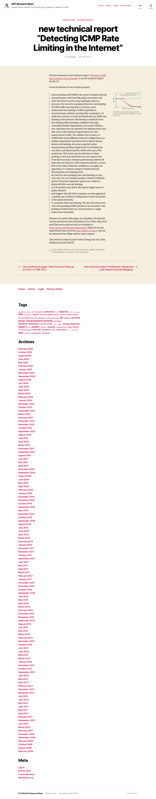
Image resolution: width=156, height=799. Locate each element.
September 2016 (26, 593)
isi (75, 250)
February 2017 (25, 576)
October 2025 (25, 352)
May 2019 (23, 510)
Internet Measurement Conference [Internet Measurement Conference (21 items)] (31, 318)
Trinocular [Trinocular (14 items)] (74, 330)
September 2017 (26, 558)
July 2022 (23, 438)
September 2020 (26, 472)
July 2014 (23, 648)
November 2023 (26, 404)
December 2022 (26, 421)
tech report (70, 252)
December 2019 (26, 496)
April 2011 (23, 713)
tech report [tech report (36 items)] (61, 329)
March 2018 (24, 538)
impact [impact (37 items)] (36, 314)
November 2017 (26, 552)
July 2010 (23, 724)
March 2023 (24, 414)
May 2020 (23, 483)
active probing (57, 250)
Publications (69, 20)
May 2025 (23, 362)
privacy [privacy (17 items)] (43, 327)
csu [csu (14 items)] (57, 312)
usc (87, 252)
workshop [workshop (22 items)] (46, 333)
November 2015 (26, 617)
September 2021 (26, 452)
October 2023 (25, 407)
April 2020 (23, 486)
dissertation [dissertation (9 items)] (76, 312)
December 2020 (26, 469)
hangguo (73, 57)
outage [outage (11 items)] (59, 324)
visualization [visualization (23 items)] (36, 333)
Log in (21, 767)
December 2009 (26, 734)
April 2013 (23, 682)
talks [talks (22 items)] (53, 330)
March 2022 (24, 445)
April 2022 (23, 441)
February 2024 (25, 397)
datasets (66, 250)
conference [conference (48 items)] (48, 312)
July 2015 (23, 627)
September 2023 (26, 411)
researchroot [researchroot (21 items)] (61, 327)
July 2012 (23, 696)
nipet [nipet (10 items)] (54, 324)
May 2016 (23, 600)
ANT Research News (22, 4)
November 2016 (26, 586)
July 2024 (23, 383)
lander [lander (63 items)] (21, 320)
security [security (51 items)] (36, 329)
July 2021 (23, 459)
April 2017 (23, 569)
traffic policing (80, 252)
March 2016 (24, 607)
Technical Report (85, 20)
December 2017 (26, 548)
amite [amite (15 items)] (28, 312)
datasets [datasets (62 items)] (63, 311)
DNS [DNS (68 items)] (20, 314)
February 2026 (25, 349)
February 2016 (25, 610)
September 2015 (26, 620)
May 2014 (23, 655)
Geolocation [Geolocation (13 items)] (28, 314)
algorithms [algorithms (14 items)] (21, 312)
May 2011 (23, 710)
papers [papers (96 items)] (22, 326)
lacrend (80, 250)
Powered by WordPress (68, 793)
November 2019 (26, 500)
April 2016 (23, 603)
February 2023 (25, 417)
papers (86, 250)
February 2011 (25, 717)
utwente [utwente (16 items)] (27, 333)
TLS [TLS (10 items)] (69, 330)
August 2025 (24, 355)
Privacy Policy (125, 5)
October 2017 (25, 555)
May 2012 (23, 703)
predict (92, 250)
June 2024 (23, 386)
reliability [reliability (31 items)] (51, 327)
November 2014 (26, 641)
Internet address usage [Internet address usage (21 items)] (69, 315)
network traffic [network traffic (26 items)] (46, 324)
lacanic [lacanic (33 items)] (67, 318)
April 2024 (23, 390)
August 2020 (24, 476)
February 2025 (25, 366)
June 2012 (23, 699)
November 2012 (26, 693)
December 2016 (26, 583)
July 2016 (23, 596)
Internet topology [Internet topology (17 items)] (52, 318)
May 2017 (23, 565)
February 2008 (25, 751)
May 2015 (23, 631)
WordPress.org (25, 777)
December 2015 (26, 613)
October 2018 (25, 517)
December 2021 (26, 448)
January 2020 (25, 493)
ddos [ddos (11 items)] (70, 312)
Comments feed (26, 774)
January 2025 (25, 369)
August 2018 (24, 524)
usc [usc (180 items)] (20, 332)
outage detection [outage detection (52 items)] (71, 323)
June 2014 (23, 651)
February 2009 (25, 741)
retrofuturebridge (58, 252)
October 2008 (25, 744)
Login (115, 5)
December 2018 (26, 514)
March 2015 (24, 634)
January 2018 (25, 545)
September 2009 (26, 737)
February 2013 (25, 686)
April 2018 (23, 534)
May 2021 (23, 462)
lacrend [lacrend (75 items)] (75, 317)
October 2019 (25, 503)
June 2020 (23, 479)
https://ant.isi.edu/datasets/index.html (67, 227)
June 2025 (23, 359)
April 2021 (23, 466)
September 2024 (26, 376)
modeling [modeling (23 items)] (57, 321)
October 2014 (25, 644)
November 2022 (26, 424)
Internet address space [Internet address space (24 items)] (49, 315)
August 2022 (24, 435)
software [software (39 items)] (46, 329)
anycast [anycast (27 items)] (38, 312)
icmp (72, 250)
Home (101, 5)
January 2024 (25, 400)
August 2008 (25, 748)
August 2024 (24, 380)
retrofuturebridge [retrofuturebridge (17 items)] (24, 330)
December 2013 (26, 665)
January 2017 (25, 579)
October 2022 (25, 428)
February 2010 (25, 730)
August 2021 (24, 455)
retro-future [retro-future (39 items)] (73, 327)
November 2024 (26, 373)
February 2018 (25, 541)
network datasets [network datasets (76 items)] (28, 323)
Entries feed (24, 771)
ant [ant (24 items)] (32, 312)
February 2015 (25, 638)
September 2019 (26, 507)
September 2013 (26, 672)
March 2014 (24, 658)
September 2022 (26, 431)
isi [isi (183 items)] (61, 317)
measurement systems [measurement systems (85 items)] (39, 320)
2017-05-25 (86, 57)
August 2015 (24, 624)
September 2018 (26, 521)
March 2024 (24, 393)
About (108, 5)
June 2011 (23, 706)
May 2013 (23, 679)
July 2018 (23, 527)
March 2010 (24, 727)
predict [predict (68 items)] (35, 326)
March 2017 (24, 572)
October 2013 (25, 668)
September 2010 (26, 720)
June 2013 (23, 675)
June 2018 (23, 531)
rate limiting (100, 250)
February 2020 (25, 490)
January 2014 (25, 662)
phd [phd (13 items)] (29, 327)
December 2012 (26, 689)
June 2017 (23, 562)
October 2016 (25, 589)
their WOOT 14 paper (86, 230)
